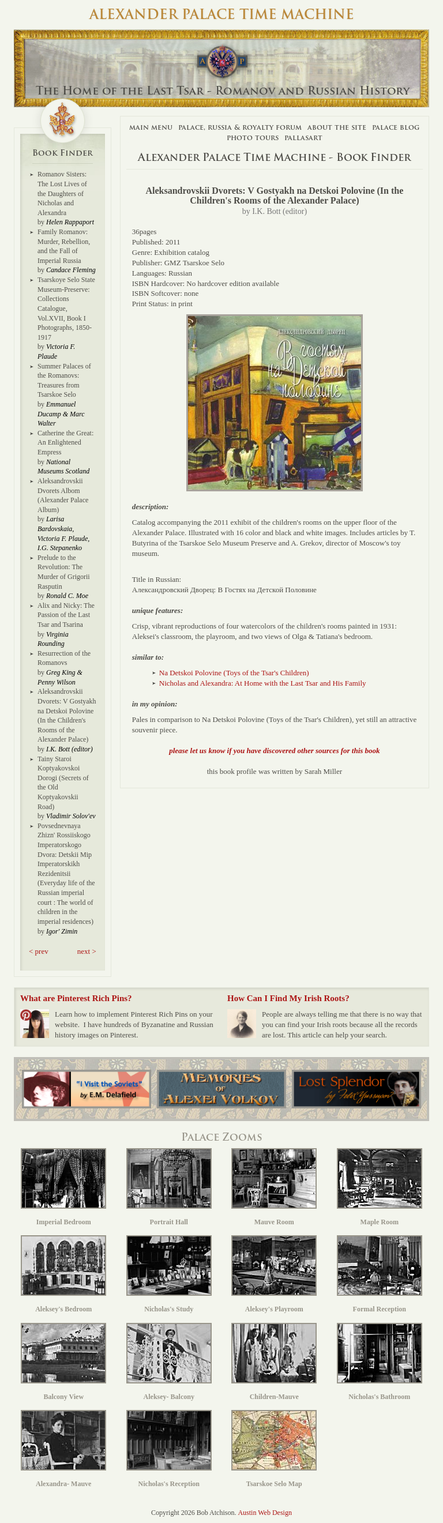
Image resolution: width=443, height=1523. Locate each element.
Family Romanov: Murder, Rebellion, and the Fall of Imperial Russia (63, 246)
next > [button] (86, 951)
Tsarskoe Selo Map (274, 1449)
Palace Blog (395, 127)
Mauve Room (274, 1187)
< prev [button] (38, 951)
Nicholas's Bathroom (379, 1362)
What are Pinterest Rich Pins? (76, 998)
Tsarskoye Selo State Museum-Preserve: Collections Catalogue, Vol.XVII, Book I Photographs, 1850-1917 (66, 308)
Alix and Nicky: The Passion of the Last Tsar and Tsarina (66, 615)
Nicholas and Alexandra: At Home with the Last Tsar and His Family (262, 683)
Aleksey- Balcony (169, 1362)
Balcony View (63, 1362)
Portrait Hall (169, 1187)
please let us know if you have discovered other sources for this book (274, 750)
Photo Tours (253, 137)
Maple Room (379, 1187)
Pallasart (303, 137)
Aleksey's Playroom (274, 1274)
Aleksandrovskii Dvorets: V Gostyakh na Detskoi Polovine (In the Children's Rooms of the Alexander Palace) (66, 715)
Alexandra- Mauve (63, 1449)
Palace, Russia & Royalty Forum (240, 127)
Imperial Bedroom (63, 1187)
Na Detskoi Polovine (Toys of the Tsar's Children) (234, 672)
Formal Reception (379, 1274)
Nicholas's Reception (169, 1449)
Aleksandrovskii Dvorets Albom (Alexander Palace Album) (62, 495)
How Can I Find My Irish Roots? (288, 998)
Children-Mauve (274, 1362)
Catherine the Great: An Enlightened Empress (65, 442)
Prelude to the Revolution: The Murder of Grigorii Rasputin (63, 572)
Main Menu (150, 127)
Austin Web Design (264, 1513)
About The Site (336, 127)
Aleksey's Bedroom (63, 1274)
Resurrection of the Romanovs (64, 658)
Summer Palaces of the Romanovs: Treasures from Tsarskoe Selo (64, 380)
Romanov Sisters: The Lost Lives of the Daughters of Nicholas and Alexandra (62, 193)
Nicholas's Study (169, 1274)
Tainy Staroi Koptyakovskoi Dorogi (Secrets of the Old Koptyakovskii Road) (63, 783)
